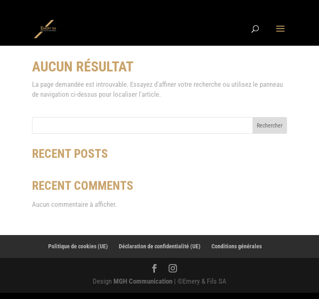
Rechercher (269, 125)
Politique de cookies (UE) (78, 246)
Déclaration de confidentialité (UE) (160, 246)
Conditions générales (236, 246)
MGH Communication (143, 281)
